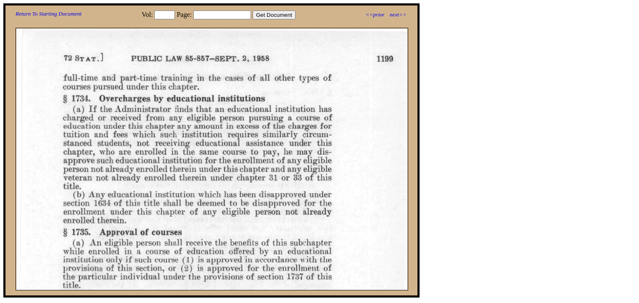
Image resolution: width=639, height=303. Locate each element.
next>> (398, 14)
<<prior (374, 14)
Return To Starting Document (49, 14)
